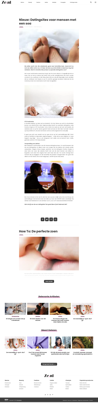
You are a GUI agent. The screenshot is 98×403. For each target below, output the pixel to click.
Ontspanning (22, 387)
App (55, 219)
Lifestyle (54, 2)
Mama (22, 2)
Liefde (46, 2)
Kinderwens (8, 383)
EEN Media (19, 400)
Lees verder (49, 282)
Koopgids (63, 2)
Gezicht (21, 385)
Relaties (52, 387)
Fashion (38, 2)
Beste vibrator (83, 383)
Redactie (65, 400)
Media (67, 388)
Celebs (67, 387)
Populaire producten (86, 380)
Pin (51, 219)
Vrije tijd (67, 383)
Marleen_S (39, 26)
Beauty (30, 2)
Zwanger (7, 385)
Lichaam (21, 388)
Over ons (70, 400)
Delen (42, 219)
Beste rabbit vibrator (85, 385)
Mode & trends (37, 383)
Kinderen (7, 387)
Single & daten (53, 383)
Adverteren (74, 400)
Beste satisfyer (83, 388)
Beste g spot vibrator (85, 387)
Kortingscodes (73, 2)
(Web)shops (37, 385)
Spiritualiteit (68, 385)
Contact (91, 400)
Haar (20, 383)
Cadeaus (36, 387)
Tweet (47, 219)
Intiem (21, 26)
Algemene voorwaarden (83, 400)
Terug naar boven (48, 366)
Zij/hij (51, 385)
